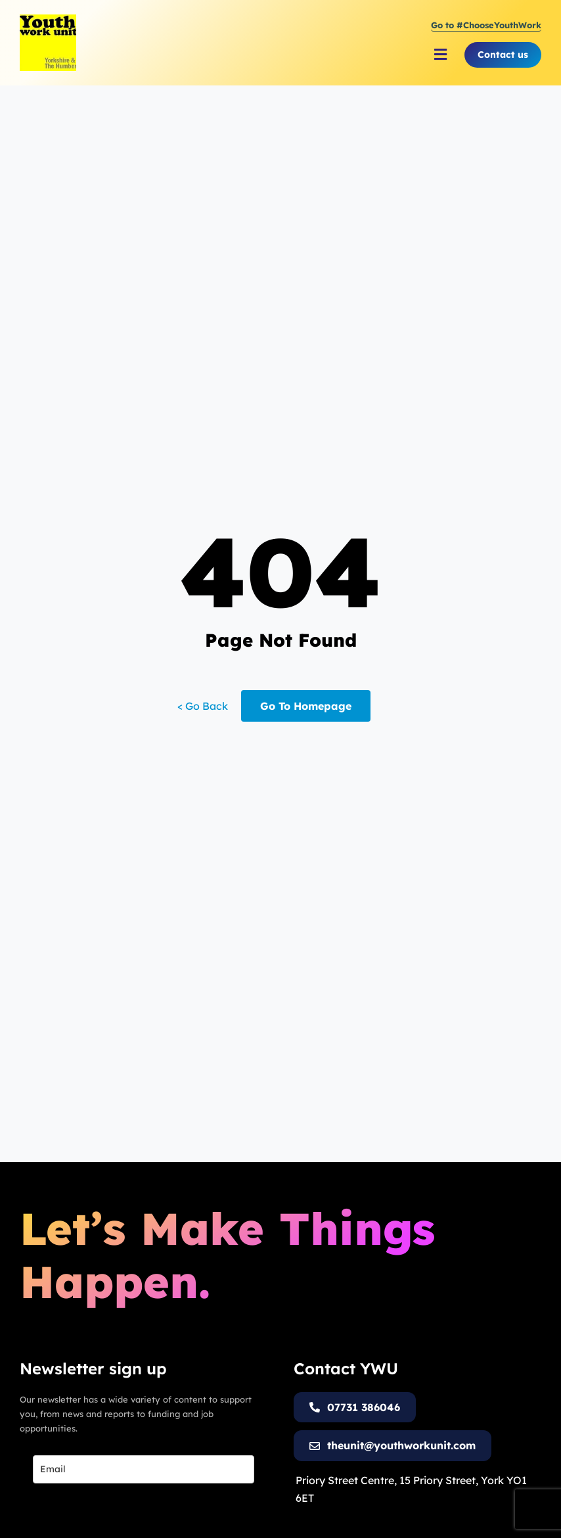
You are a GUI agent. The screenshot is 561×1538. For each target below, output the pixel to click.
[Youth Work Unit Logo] (48, 19)
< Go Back (202, 705)
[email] (143, 1469)
